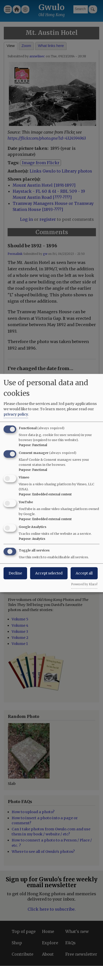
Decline (15, 573)
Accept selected (49, 573)
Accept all (84, 573)
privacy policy (16, 414)
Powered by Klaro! (84, 584)
